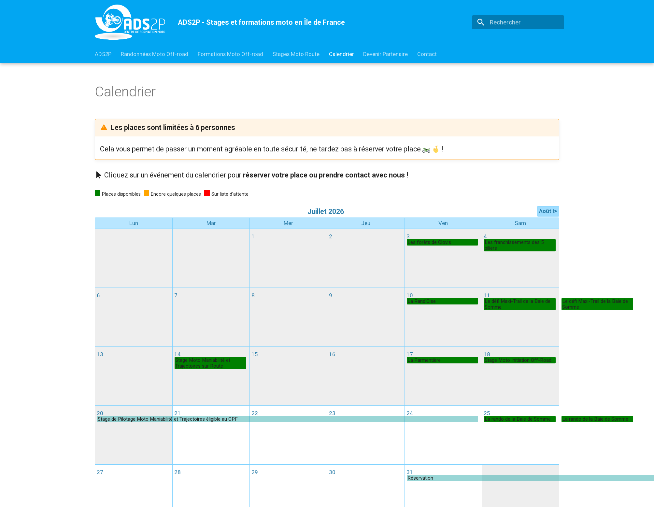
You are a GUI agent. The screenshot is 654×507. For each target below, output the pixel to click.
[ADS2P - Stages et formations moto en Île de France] (130, 22)
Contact (427, 54)
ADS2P (103, 54)
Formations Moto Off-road (230, 54)
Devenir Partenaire (385, 54)
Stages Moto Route (296, 54)
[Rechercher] (518, 22)
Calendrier (341, 54)
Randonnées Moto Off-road (154, 54)
